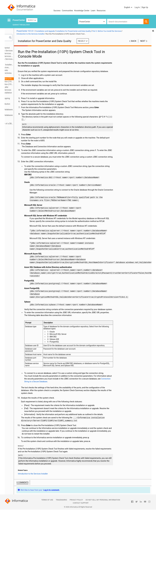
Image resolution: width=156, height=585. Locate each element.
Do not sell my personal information (103, 575)
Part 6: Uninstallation (17, 95)
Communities (67, 10)
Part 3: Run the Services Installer (22, 87)
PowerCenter (19, 20)
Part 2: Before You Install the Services (24, 51)
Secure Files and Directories (27, 73)
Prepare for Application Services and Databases (25, 59)
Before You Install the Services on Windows (25, 56)
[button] (128, 7)
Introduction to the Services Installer (23, 67)
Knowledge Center (81, 10)
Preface (12, 45)
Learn (93, 10)
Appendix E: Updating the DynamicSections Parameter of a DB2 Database (24, 122)
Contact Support (81, 578)
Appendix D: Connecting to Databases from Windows (24, 116)
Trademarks (61, 575)
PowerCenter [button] (84, 22)
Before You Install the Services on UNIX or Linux (25, 53)
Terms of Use (47, 575)
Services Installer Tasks (26, 70)
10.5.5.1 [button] (32, 20)
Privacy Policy (76, 575)
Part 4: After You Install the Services (24, 90)
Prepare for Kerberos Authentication (20, 62)
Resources (101, 10)
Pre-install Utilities (23, 76)
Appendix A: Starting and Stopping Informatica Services (23, 99)
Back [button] (133, 41)
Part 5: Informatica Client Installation (24, 93)
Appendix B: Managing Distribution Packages (23, 105)
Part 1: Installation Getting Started (23, 48)
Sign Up (145, 7)
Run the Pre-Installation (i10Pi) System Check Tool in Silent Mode (28, 84)
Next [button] (142, 41)
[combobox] (125, 21)
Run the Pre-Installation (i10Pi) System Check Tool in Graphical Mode (28, 81)
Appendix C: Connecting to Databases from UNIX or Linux (24, 110)
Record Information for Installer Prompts (24, 65)
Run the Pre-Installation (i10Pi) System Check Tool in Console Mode (28, 79)
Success (57, 10)
